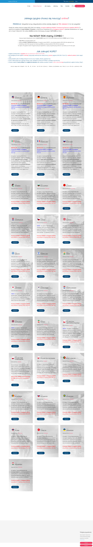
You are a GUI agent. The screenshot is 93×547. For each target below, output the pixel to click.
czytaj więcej (82, 539)
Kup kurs (15, 130)
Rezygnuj (86, 545)
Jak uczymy (47, 6)
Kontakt (67, 6)
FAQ (62, 6)
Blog (76, 1)
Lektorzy (55, 6)
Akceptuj (86, 542)
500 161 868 (71, 1)
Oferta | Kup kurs (37, 6)
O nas (28, 6)
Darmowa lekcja (80, 6)
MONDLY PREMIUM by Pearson (30, 42)
